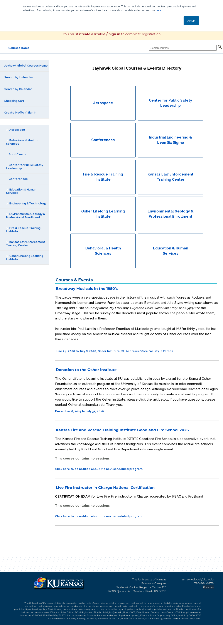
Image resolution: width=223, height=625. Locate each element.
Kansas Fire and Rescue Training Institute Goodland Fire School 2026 (122, 430)
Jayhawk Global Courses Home (26, 65)
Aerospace (15, 129)
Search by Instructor (18, 77)
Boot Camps (16, 154)
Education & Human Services (21, 191)
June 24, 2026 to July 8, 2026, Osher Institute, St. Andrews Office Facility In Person (114, 351)
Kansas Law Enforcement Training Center (25, 243)
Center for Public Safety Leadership (24, 166)
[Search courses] (183, 48)
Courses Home (19, 48)
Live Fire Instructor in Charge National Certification (105, 487)
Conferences (17, 178)
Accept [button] (191, 20)
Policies (208, 587)
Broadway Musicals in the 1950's (87, 288)
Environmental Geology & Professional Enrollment (25, 215)
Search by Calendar (18, 89)
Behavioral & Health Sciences (21, 142)
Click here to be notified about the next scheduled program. (99, 469)
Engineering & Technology (26, 203)
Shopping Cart (14, 100)
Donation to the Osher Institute (86, 370)
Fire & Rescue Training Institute (23, 229)
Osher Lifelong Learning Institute (24, 257)
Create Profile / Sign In (20, 112)
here (158, 10)
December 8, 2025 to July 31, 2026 (79, 411)
